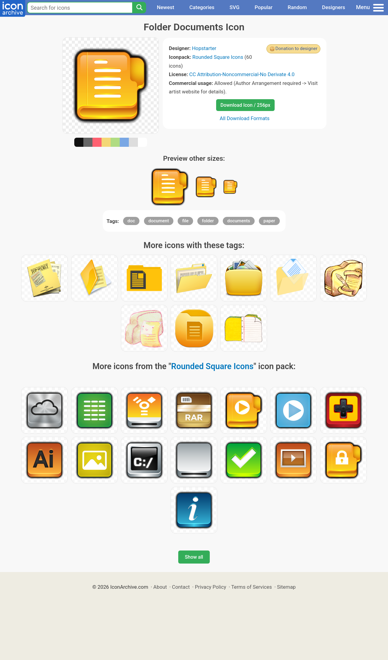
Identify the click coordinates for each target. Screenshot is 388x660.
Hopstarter (204, 48)
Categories (202, 7)
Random (297, 7)
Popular (264, 7)
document (159, 221)
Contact (181, 587)
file (185, 221)
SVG (234, 7)
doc (131, 221)
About (160, 587)
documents (238, 221)
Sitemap (286, 587)
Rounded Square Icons (217, 57)
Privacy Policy (210, 587)
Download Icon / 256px (245, 105)
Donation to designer (296, 48)
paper (269, 221)
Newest (165, 7)
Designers (333, 7)
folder (208, 221)
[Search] (139, 7)
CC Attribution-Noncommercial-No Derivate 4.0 (241, 74)
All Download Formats (245, 118)
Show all (194, 557)
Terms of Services (251, 587)
